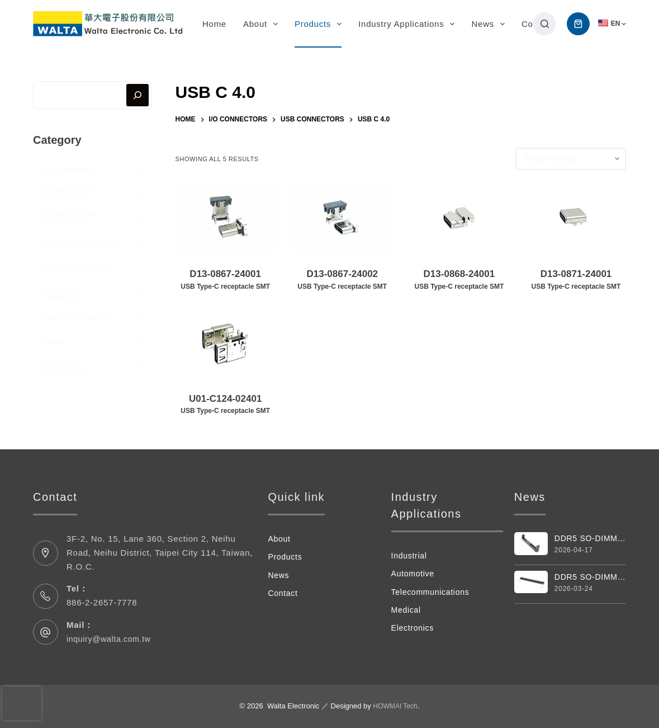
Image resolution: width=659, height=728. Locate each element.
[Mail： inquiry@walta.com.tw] (45, 632)
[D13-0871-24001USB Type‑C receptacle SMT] (576, 218)
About (262, 24)
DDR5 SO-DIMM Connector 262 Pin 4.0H (590, 578)
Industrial (410, 555)
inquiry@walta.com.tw (112, 639)
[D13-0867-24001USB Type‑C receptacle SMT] (226, 218)
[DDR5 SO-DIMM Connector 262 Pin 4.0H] (531, 583)
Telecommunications (433, 592)
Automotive (414, 573)
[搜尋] (544, 23)
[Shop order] (570, 159)
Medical (407, 609)
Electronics (414, 627)
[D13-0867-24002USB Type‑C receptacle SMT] (342, 218)
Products (320, 24)
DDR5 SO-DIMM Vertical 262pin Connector (590, 538)
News (490, 24)
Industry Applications (408, 24)
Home (214, 24)
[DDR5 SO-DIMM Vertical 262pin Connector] (531, 543)
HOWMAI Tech (395, 706)
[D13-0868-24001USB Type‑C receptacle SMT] (459, 218)
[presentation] (21, 703)
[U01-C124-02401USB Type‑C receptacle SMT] (226, 343)
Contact (284, 593)
